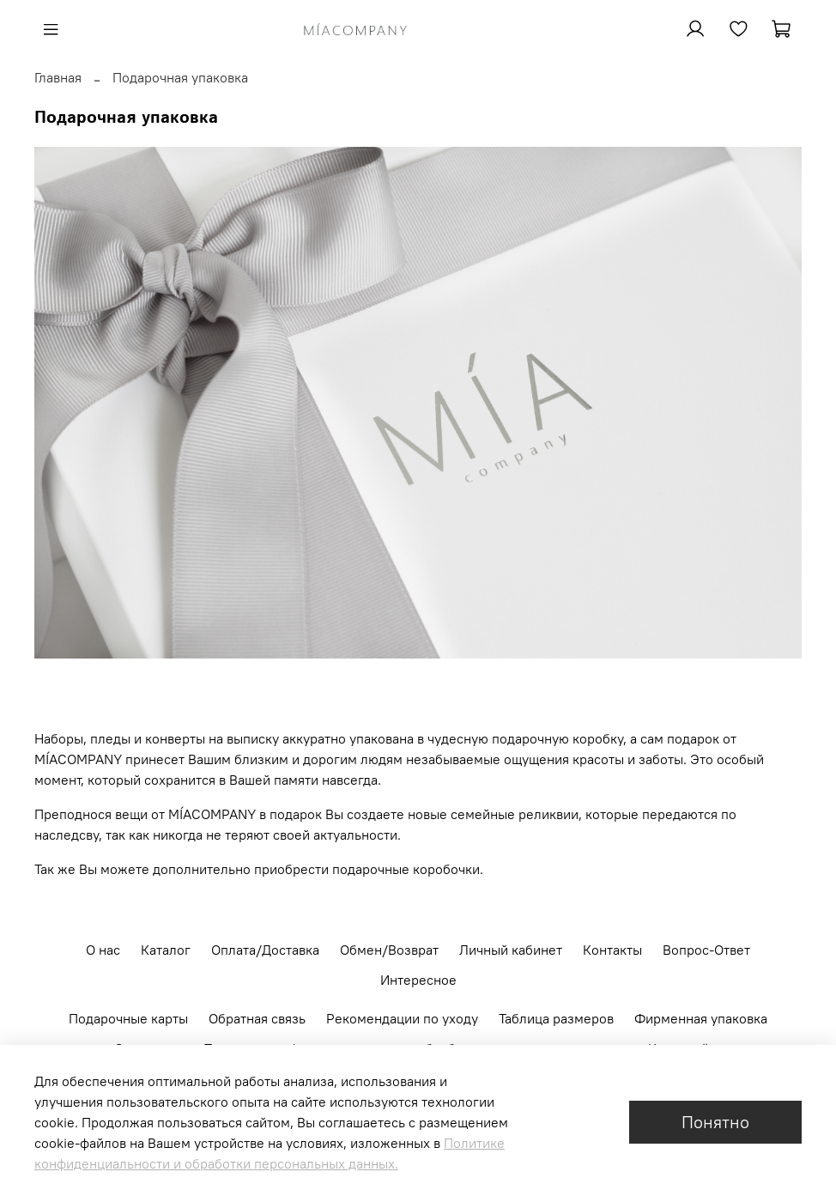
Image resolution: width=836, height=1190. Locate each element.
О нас (103, 949)
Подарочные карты (128, 1018)
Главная (58, 77)
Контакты (612, 949)
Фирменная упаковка (700, 1018)
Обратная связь (257, 1018)
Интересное (418, 979)
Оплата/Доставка (265, 949)
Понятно (715, 1121)
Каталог (166, 949)
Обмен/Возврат (389, 949)
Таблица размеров (556, 1018)
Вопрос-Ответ (706, 949)
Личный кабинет (510, 949)
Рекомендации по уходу (402, 1018)
